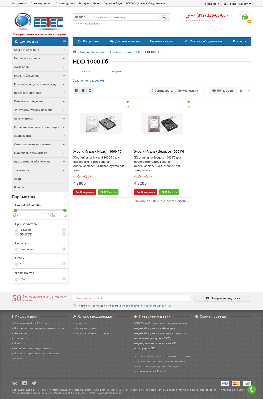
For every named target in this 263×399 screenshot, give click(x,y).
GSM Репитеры (39, 118)
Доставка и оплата (125, 41)
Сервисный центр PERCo (119, 3)
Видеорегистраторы (39, 92)
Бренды (19, 187)
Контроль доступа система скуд (39, 84)
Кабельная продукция (39, 101)
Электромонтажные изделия (39, 110)
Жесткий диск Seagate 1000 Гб (159, 151)
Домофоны (39, 67)
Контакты (239, 41)
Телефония (39, 170)
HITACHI (40, 230)
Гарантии (80, 323)
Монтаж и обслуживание (203, 41)
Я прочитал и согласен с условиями (122, 305)
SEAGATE (40, 234)
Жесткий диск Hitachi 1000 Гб (97, 151)
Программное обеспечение (39, 161)
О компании (19, 3)
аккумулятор (92, 23)
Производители (65, 3)
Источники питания (39, 58)
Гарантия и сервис (162, 41)
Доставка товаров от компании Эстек (38, 328)
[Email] (131, 298)
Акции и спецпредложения (31, 348)
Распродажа (88, 41)
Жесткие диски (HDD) (125, 52)
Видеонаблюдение (39, 75)
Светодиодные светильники (39, 144)
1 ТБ (40, 264)
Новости (18, 343)
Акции (18, 178)
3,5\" (40, 279)
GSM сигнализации (39, 49)
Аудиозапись (39, 135)
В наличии (40, 249)
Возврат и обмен (89, 3)
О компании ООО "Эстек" (30, 323)
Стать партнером (41, 3)
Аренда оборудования (151, 3)
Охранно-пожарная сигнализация (39, 127)
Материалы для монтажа (39, 153)
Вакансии (19, 333)
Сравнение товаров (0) (88, 80)
